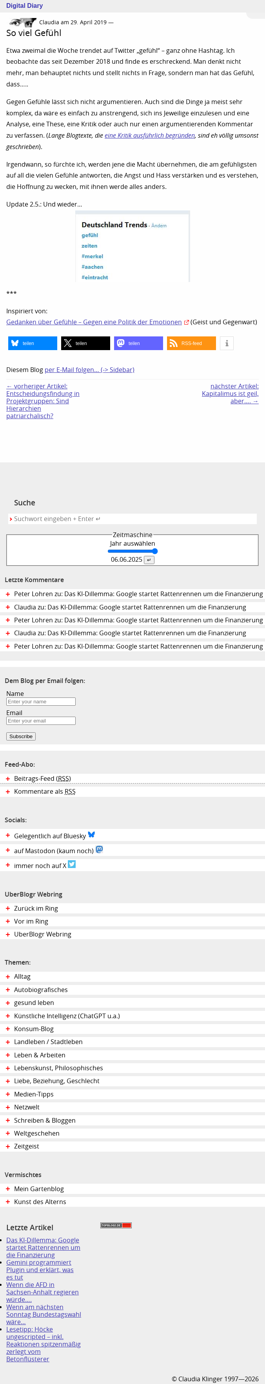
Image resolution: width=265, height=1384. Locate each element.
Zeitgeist (26, 1146)
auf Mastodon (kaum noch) (58, 850)
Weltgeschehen (37, 1133)
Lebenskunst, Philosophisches (58, 1068)
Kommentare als (45, 791)
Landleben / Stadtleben (48, 1042)
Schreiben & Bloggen (45, 1120)
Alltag (22, 976)
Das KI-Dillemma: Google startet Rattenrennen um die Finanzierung (43, 1248)
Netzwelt (27, 1107)
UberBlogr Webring (42, 934)
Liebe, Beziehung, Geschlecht (57, 1081)
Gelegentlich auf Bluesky (54, 835)
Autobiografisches (41, 990)
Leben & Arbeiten (39, 1055)
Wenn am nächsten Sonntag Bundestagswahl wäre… (43, 1314)
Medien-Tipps (34, 1094)
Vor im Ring (31, 921)
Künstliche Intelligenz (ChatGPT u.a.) (67, 1016)
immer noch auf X (45, 865)
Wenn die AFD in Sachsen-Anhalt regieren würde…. (42, 1292)
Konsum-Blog (34, 1029)
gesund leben (34, 1003)
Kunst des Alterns (40, 1202)
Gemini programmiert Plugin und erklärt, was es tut (40, 1270)
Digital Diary (21, 5)
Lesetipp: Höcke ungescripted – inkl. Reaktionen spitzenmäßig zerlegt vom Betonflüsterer (43, 1344)
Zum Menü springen (255, 9)
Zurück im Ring (36, 908)
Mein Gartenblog (39, 1189)
